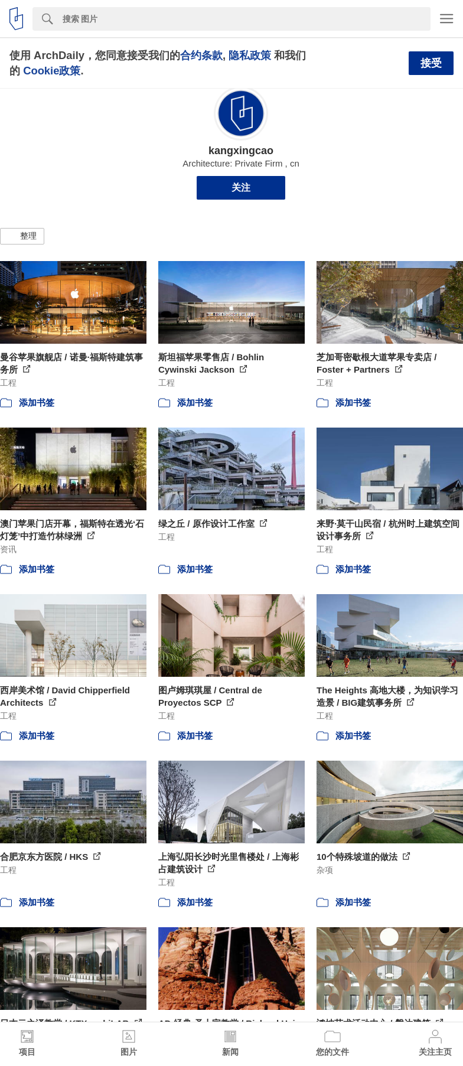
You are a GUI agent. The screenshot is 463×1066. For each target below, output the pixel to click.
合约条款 (201, 55)
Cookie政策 (51, 70)
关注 (240, 187)
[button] (22, 236)
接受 (431, 63)
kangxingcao (240, 151)
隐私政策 (250, 55)
